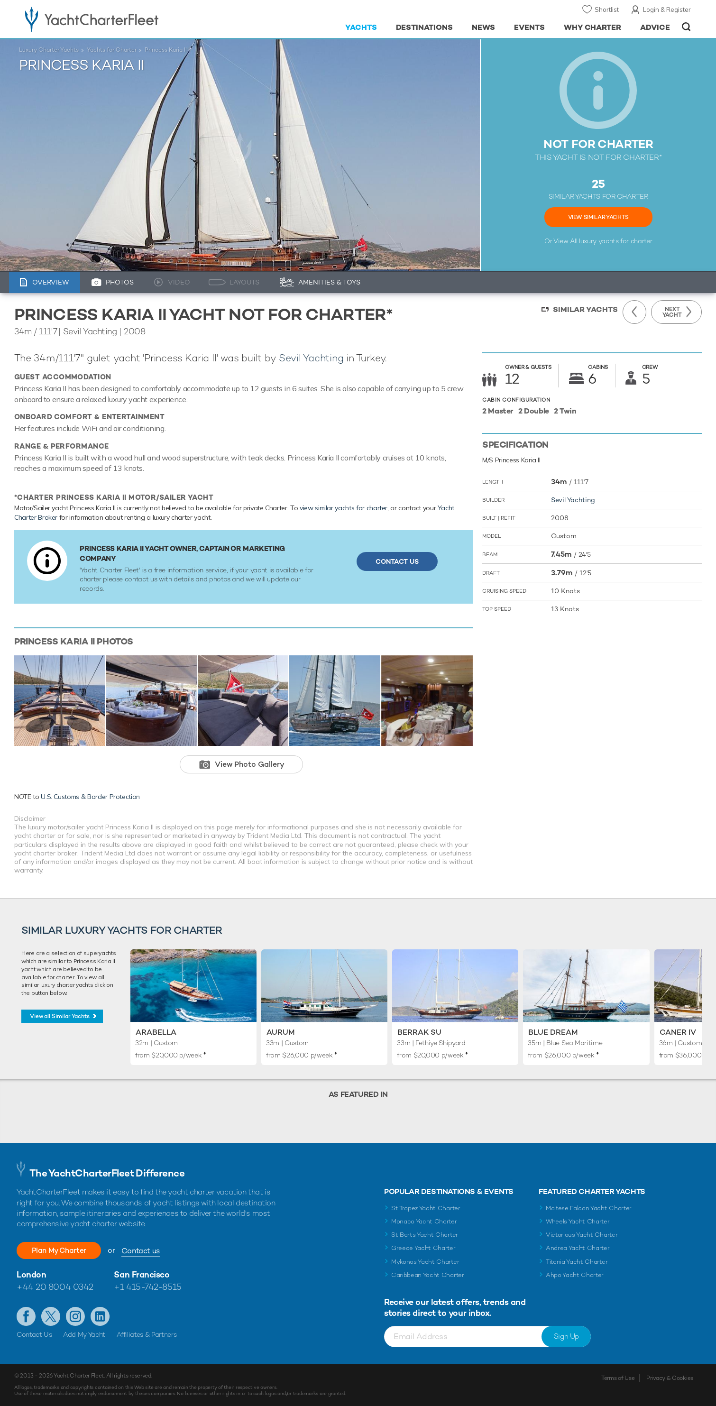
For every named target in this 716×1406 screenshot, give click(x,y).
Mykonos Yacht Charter (425, 1262)
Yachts (361, 27)
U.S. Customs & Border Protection (90, 796)
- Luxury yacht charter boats (121, 19)
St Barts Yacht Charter (424, 1235)
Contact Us (397, 561)
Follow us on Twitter (50, 1316)
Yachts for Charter (112, 50)
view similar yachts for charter (343, 508)
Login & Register (667, 9)
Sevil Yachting (311, 357)
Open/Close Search (686, 26)
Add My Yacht (84, 1334)
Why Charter (593, 27)
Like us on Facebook (26, 1316)
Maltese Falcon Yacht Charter (589, 1208)
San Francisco (141, 1274)
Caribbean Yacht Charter (427, 1275)
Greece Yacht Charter (423, 1248)
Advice (655, 27)
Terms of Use (617, 1378)
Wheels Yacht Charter (578, 1221)
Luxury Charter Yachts (49, 50)
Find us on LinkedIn (100, 1316)
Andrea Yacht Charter (578, 1248)
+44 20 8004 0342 (55, 1286)
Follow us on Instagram (75, 1316)
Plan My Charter (62, 1250)
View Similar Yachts (598, 217)
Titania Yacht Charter (576, 1262)
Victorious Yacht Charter (581, 1235)
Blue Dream (553, 1032)
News (483, 27)
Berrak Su (419, 1032)
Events (529, 27)
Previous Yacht (634, 312)
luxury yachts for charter (615, 241)
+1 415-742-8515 (147, 1286)
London (31, 1274)
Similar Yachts (585, 309)
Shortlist (607, 9)
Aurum (280, 1032)
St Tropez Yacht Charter (425, 1208)
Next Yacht (672, 312)
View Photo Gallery (250, 764)
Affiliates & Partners (147, 1334)
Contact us (146, 1251)
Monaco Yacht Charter (424, 1221)
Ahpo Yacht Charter (575, 1275)
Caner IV (678, 1032)
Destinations (424, 27)
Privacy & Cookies (669, 1378)
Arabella (156, 1032)
